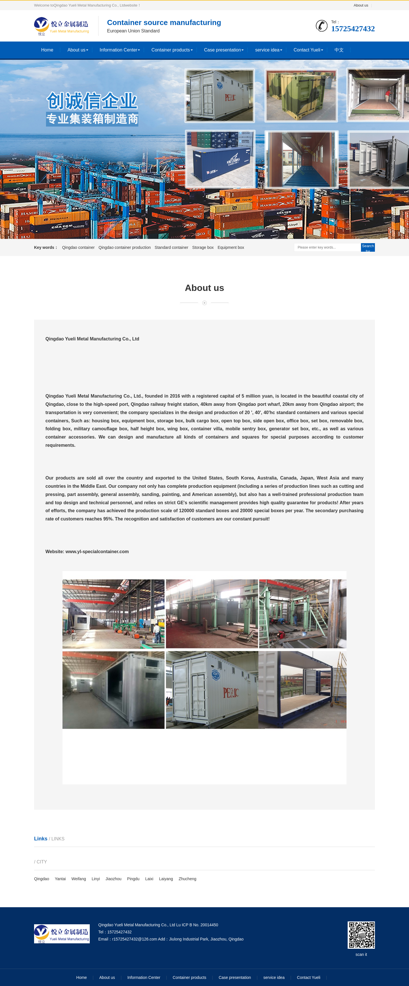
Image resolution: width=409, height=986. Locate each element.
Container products (170, 49)
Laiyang (166, 879)
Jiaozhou (114, 879)
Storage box (203, 247)
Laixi (149, 879)
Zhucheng (187, 879)
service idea (267, 49)
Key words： (46, 247)
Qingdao (41, 879)
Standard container (172, 247)
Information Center (118, 49)
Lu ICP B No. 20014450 (197, 925)
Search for (368, 248)
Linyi (96, 879)
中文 (339, 49)
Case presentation (222, 49)
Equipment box (231, 247)
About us (361, 5)
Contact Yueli (307, 49)
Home (47, 49)
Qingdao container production (125, 247)
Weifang (79, 879)
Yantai (60, 879)
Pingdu (133, 879)
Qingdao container (79, 247)
